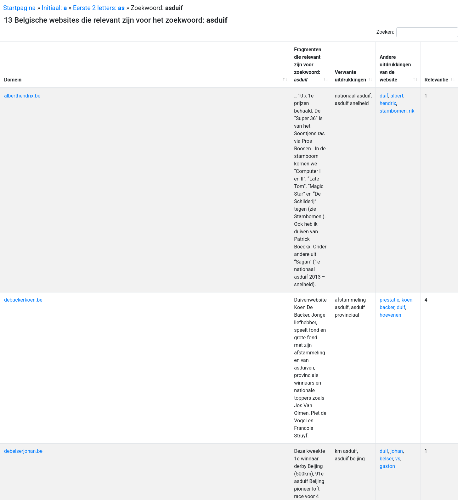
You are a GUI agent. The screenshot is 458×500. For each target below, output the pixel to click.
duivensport (375, 355)
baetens (371, 454)
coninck (398, 386)
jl (399, 447)
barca (381, 386)
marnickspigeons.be (26, 348)
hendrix (396, 73)
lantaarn (395, 203)
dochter (394, 378)
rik (393, 81)
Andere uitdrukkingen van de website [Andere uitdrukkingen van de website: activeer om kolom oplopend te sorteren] (386, 53)
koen (389, 111)
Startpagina (19, 8)
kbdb (401, 256)
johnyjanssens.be (23, 287)
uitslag (380, 165)
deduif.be (14, 165)
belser (394, 142)
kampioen (373, 203)
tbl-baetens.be (20, 447)
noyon (392, 195)
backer (404, 111)
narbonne (400, 416)
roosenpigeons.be (24, 416)
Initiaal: (54, 8)
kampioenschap (379, 317)
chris (391, 264)
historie (370, 424)
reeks (383, 310)
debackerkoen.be (23, 111)
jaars (367, 172)
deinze (369, 233)
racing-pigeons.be (24, 378)
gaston (369, 149)
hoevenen (383, 119)
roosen (369, 416)
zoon (367, 386)
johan (379, 142)
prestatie (372, 111)
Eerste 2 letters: (99, 8)
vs (405, 142)
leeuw (368, 310)
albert (379, 73)
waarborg (372, 195)
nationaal (372, 256)
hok (390, 325)
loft (406, 447)
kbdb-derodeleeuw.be (28, 310)
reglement (401, 165)
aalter (396, 355)
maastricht (387, 172)
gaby (407, 226)
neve (387, 348)
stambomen (375, 81)
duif (366, 73)
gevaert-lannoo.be (24, 226)
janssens (386, 287)
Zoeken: (417, 32)
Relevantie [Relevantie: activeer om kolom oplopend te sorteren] (436, 57)
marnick (371, 348)
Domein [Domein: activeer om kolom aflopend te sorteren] (12, 57)
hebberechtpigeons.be (29, 256)
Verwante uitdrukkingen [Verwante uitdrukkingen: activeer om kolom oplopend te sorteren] (312, 57)
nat (376, 226)
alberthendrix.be (22, 73)
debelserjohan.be (23, 142)
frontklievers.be (21, 195)
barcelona (373, 378)
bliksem (391, 226)
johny (367, 287)
